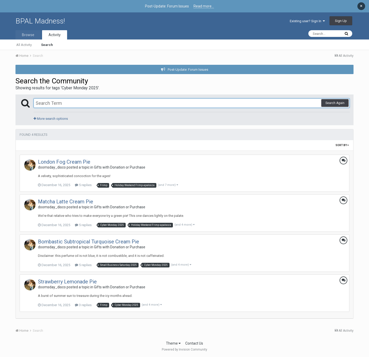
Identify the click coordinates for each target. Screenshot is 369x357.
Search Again (334, 103)
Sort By (342, 145)
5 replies (83, 185)
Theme (173, 343)
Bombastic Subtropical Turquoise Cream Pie (88, 242)
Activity (55, 35)
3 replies (83, 305)
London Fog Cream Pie (64, 162)
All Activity (24, 45)
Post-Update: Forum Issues (188, 70)
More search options (51, 119)
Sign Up (341, 21)
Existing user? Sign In (307, 21)
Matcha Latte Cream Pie (65, 202)
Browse (28, 35)
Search (47, 45)
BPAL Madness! (40, 21)
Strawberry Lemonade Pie (67, 282)
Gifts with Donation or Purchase (119, 167)
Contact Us (194, 343)
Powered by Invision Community (184, 349)
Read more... (204, 6)
